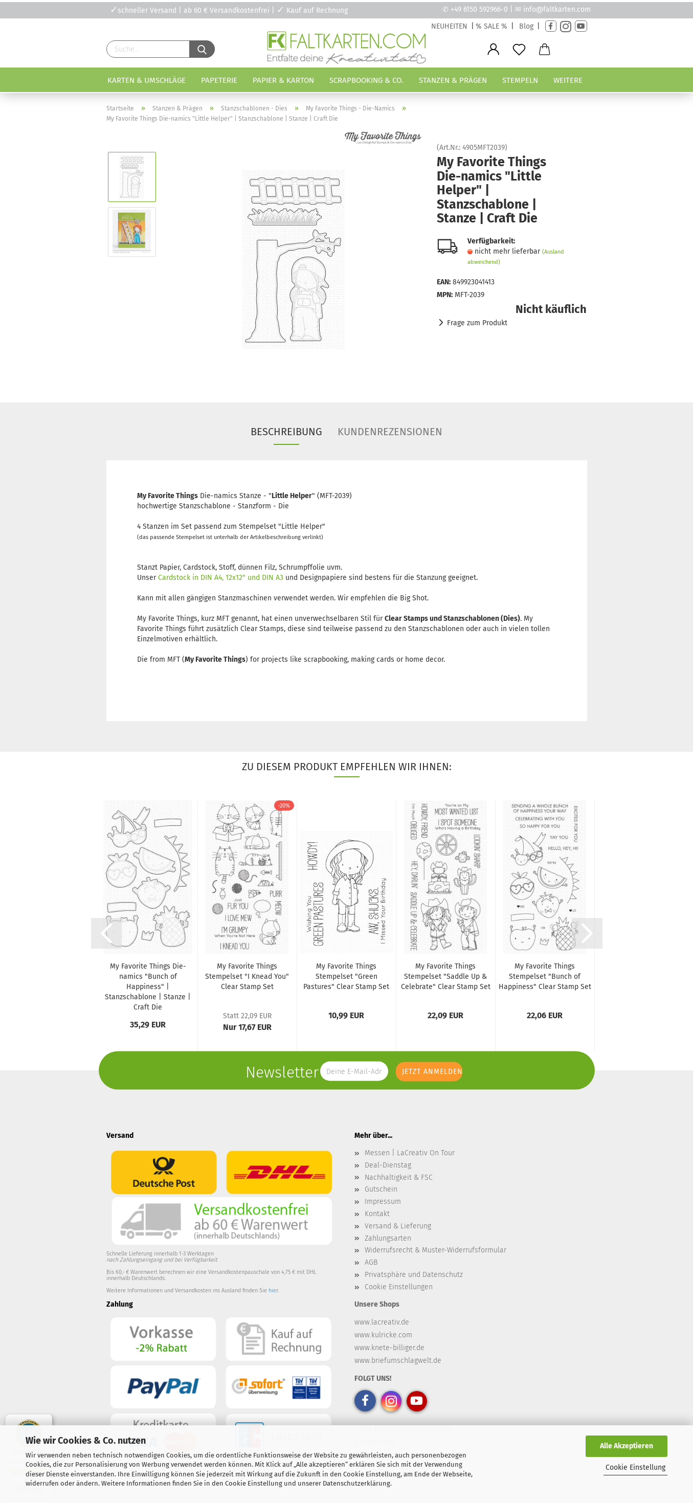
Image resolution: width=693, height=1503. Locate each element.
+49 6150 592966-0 (479, 9)
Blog (526, 26)
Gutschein (381, 1189)
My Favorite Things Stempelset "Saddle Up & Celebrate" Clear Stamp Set (445, 976)
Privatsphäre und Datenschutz (414, 1274)
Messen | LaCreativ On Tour (410, 1153)
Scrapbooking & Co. (366, 80)
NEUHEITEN (449, 26)
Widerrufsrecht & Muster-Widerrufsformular (435, 1250)
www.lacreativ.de (381, 1322)
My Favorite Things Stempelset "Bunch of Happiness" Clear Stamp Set (545, 976)
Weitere (568, 80)
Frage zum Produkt (477, 323)
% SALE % (491, 26)
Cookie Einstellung (635, 1467)
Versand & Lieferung (398, 1226)
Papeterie (219, 80)
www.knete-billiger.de (389, 1347)
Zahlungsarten (388, 1238)
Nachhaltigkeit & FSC (399, 1177)
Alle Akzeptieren (626, 1446)
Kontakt (377, 1213)
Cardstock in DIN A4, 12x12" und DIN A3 (220, 577)
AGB (371, 1262)
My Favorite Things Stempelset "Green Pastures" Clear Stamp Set (346, 976)
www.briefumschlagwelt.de (397, 1360)
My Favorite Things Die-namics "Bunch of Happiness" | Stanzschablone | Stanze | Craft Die (148, 986)
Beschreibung (286, 431)
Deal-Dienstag (388, 1165)
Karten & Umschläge (146, 80)
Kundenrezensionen (390, 431)
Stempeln (520, 80)
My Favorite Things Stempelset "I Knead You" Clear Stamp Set (247, 976)
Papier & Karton (283, 80)
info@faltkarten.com (557, 9)
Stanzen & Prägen (453, 80)
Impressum (383, 1201)
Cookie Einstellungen (399, 1287)
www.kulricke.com (383, 1335)
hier (273, 1290)
